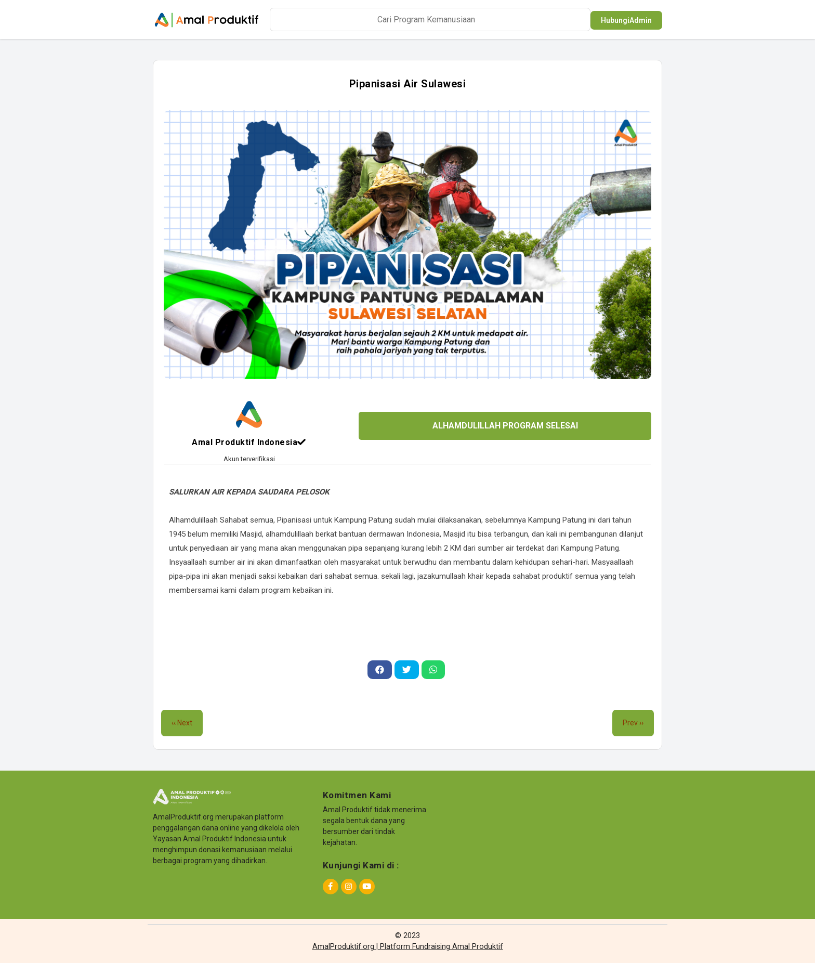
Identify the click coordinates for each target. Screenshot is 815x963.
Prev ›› (633, 723)
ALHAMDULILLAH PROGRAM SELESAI (505, 426)
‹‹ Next (182, 723)
